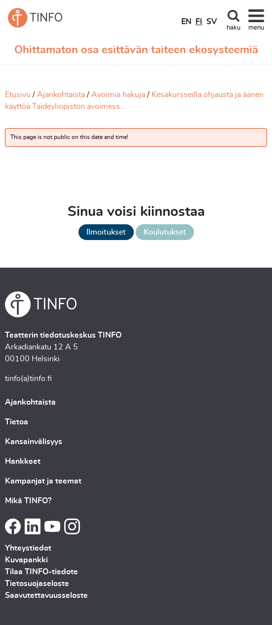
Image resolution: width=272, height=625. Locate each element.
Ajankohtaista (61, 95)
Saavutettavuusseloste (46, 595)
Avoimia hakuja (118, 95)
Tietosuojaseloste (37, 584)
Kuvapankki (26, 560)
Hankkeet (22, 461)
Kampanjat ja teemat (43, 481)
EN (186, 22)
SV (211, 22)
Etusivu (18, 95)
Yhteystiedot (28, 548)
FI (198, 22)
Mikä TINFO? (28, 501)
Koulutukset (165, 232)
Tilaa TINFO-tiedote (41, 572)
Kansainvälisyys (33, 442)
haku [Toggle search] (233, 28)
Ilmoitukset (106, 232)
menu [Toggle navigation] (256, 28)
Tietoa (16, 422)
